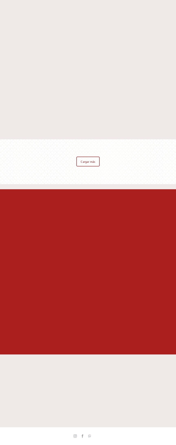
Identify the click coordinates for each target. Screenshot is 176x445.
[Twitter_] (96, 436)
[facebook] (82, 436)
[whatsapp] (89, 436)
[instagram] (75, 436)
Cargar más (88, 161)
